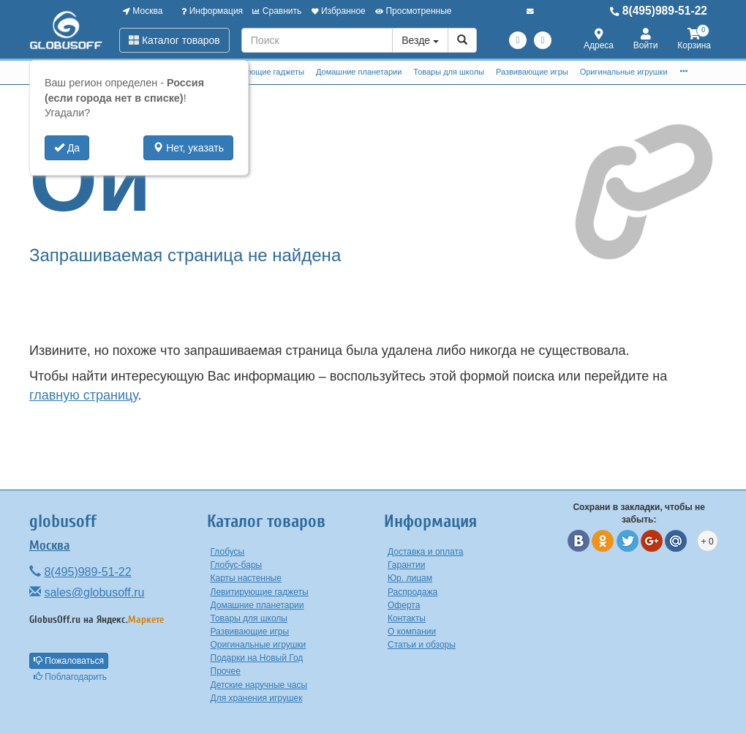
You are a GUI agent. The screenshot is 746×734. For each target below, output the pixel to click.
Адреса (599, 40)
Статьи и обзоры (422, 645)
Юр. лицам (410, 578)
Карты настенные (246, 578)
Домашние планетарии (359, 71)
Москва (142, 11)
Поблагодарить (70, 677)
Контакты (407, 618)
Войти (645, 40)
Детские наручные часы (259, 685)
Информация (212, 11)
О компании (412, 631)
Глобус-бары (237, 565)
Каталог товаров (174, 40)
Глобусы (228, 552)
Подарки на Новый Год (257, 658)
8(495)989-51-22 (658, 10)
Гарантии (406, 565)
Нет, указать (188, 148)
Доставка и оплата (426, 552)
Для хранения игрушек (257, 698)
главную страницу (83, 395)
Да (67, 148)
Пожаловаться (69, 661)
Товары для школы (448, 71)
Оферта (404, 605)
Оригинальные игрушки (624, 71)
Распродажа (412, 592)
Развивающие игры (532, 71)
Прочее (226, 671)
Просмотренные (413, 11)
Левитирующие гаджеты (259, 71)
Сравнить (276, 11)
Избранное (339, 11)
